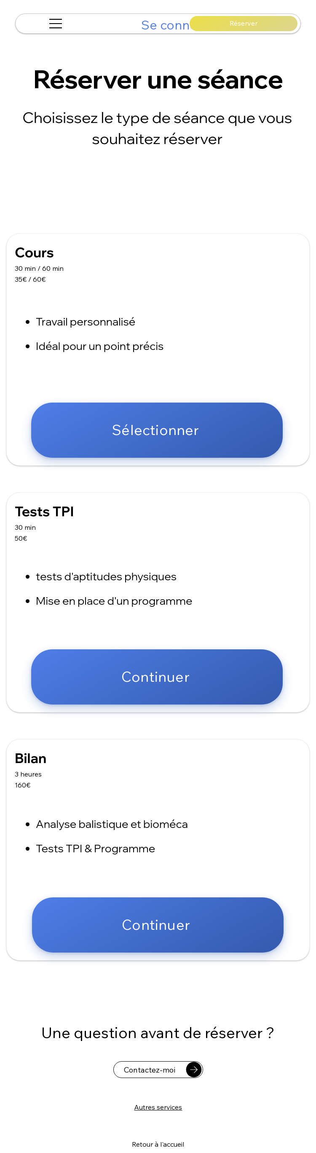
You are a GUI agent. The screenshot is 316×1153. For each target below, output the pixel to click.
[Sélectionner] (157, 430)
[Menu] (56, 23)
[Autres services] (158, 1107)
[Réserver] (243, 23)
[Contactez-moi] (158, 1069)
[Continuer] (157, 677)
